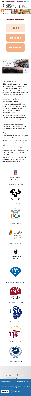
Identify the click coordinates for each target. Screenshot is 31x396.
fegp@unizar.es (11, 375)
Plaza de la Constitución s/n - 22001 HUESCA (16, 373)
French (13, 1)
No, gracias (16, 391)
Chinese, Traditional (8, 1)
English (10, 1)
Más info (18, 388)
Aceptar (5, 391)
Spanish (6, 1)
